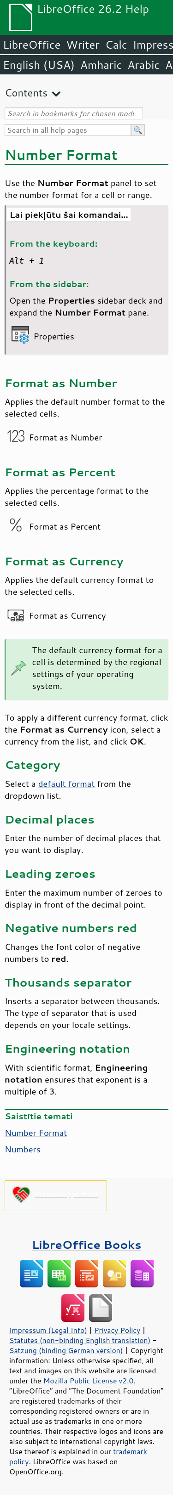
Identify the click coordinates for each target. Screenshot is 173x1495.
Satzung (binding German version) (66, 1350)
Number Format (36, 1133)
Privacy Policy (117, 1330)
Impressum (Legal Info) (48, 1330)
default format (66, 784)
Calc (116, 44)
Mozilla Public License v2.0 (88, 1381)
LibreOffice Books (87, 1244)
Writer (82, 44)
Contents (26, 92)
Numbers (23, 1149)
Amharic (101, 65)
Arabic (143, 65)
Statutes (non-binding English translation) (79, 1340)
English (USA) (39, 65)
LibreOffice (31, 44)
